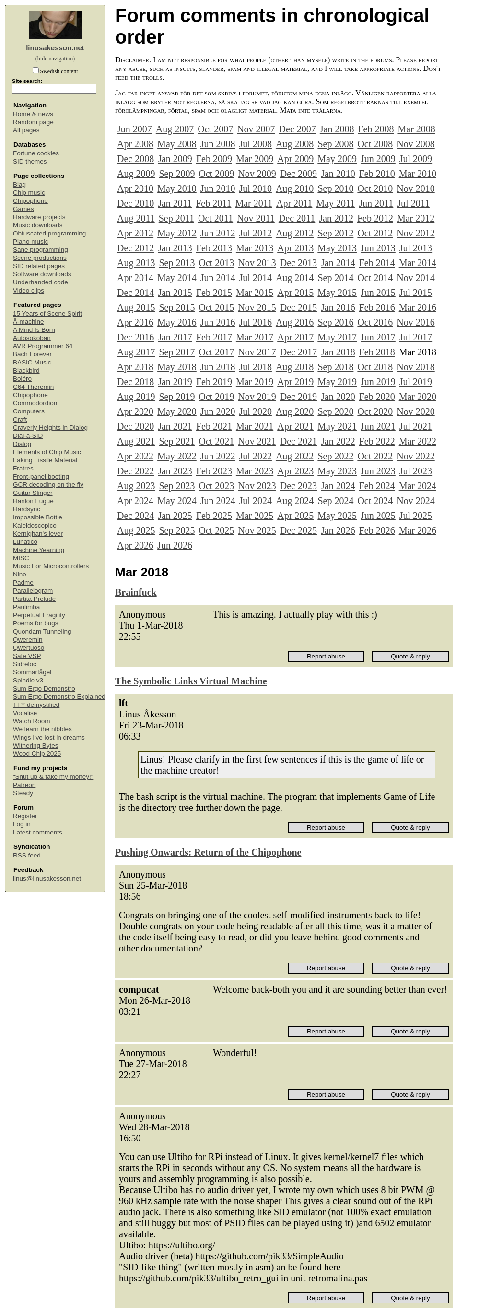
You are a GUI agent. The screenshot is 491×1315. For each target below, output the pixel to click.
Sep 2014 (335, 277)
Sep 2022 (335, 456)
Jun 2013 (378, 248)
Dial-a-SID (28, 435)
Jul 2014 (255, 277)
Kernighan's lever (38, 533)
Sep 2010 (335, 188)
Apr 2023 (295, 471)
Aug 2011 (136, 218)
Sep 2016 (335, 322)
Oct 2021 (216, 441)
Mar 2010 (417, 173)
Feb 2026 (377, 530)
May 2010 (177, 188)
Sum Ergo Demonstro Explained (59, 696)
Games (23, 208)
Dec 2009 (298, 173)
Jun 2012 (217, 233)
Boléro (22, 378)
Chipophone (30, 200)
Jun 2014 (217, 277)
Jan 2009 (175, 158)
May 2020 (177, 411)
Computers (29, 411)
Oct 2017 (216, 352)
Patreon (24, 784)
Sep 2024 (335, 500)
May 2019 (337, 381)
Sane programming (40, 249)
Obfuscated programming (49, 233)
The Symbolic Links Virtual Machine (191, 681)
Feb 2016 (377, 307)
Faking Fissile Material (45, 460)
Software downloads (42, 274)
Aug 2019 (136, 396)
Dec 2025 (298, 530)
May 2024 (177, 500)
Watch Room (31, 721)
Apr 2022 (135, 456)
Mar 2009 (254, 158)
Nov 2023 (257, 486)
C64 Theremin (33, 386)
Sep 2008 (335, 144)
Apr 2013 (295, 248)
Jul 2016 (255, 322)
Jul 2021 (415, 426)
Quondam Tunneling (42, 631)
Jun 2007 (134, 129)
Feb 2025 (214, 515)
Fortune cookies (36, 153)
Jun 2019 (378, 381)
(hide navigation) (55, 58)
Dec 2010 (135, 203)
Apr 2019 (295, 381)
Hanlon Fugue (33, 501)
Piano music (30, 241)
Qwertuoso (28, 647)
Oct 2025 (216, 530)
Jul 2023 (415, 471)
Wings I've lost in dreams (49, 737)
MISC (21, 558)
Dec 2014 (135, 292)
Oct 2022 (375, 456)
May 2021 (337, 426)
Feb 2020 (377, 396)
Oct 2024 (375, 500)
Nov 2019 (257, 396)
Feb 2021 (214, 426)
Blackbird (26, 370)
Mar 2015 (254, 292)
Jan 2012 (336, 218)
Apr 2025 (295, 515)
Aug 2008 (295, 144)
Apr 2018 (135, 367)
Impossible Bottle (37, 517)
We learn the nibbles (42, 729)
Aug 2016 (295, 322)
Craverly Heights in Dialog (50, 427)
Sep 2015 (177, 307)
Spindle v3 (28, 680)
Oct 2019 (216, 396)
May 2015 (337, 292)
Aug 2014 (295, 277)
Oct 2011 (215, 218)
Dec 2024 (135, 515)
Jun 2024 (217, 500)
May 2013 (337, 248)
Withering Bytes (35, 745)
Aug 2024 (295, 500)
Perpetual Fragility (39, 615)
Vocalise (25, 712)
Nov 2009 (257, 173)
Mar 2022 (417, 441)
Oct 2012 (375, 233)
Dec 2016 (135, 337)
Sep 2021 (177, 441)
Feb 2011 (213, 203)
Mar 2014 (417, 263)
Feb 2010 (377, 173)
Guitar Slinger (33, 492)
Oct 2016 (375, 322)
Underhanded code (40, 282)
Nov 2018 (415, 367)
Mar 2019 (254, 381)
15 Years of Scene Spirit (47, 313)
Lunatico (25, 541)
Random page (33, 122)
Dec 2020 (135, 426)
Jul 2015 (415, 292)
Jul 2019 (415, 381)
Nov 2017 (257, 352)
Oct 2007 (215, 129)
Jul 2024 (255, 500)
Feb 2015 (214, 292)
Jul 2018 (255, 367)
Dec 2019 (298, 396)
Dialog (22, 443)
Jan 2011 (175, 203)
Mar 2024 (417, 486)
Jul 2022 (255, 456)
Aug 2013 (136, 263)
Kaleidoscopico (35, 525)
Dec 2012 (135, 248)
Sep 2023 (177, 486)
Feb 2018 (377, 352)
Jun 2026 (174, 545)
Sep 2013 (177, 263)
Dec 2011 (297, 218)
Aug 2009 (136, 173)
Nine (19, 574)
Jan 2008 (337, 129)
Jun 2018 (217, 367)
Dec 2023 (298, 486)
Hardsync (26, 509)
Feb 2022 (377, 441)
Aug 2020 (295, 411)
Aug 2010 (295, 188)
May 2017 (337, 337)
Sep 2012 (335, 233)
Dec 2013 (298, 263)
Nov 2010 (415, 188)
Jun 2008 (217, 144)
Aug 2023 (136, 486)
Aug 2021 (136, 441)
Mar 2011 (253, 203)
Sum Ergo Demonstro (44, 688)
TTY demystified (36, 704)
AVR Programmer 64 (42, 346)
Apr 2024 (135, 500)
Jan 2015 (175, 292)
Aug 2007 (175, 129)
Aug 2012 (295, 233)
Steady (23, 793)
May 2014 (177, 277)
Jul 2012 (255, 233)
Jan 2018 (338, 352)
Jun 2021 (378, 426)
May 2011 (335, 203)
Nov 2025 (257, 530)
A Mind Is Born (34, 329)
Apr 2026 (135, 545)
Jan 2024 (338, 486)
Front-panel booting (41, 476)
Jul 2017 (415, 337)
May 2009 (337, 158)
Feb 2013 (214, 248)
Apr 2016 (135, 322)
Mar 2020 (417, 396)
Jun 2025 (378, 515)
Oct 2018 (375, 367)
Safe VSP (27, 655)
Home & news (33, 113)
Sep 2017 (177, 352)
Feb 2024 (377, 486)
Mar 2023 (254, 471)
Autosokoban (32, 337)
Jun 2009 (378, 158)
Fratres (23, 468)
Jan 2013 (175, 248)
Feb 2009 (214, 158)
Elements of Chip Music (47, 452)
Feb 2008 (376, 129)
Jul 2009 (415, 158)
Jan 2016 (338, 307)
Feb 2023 (214, 471)
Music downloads (38, 225)
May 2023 (337, 471)
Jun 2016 (217, 322)
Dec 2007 (297, 129)
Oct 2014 (375, 277)
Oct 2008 (375, 144)
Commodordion (35, 403)
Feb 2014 (377, 263)
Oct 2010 (375, 188)
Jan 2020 (338, 396)
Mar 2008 (416, 129)
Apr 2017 (295, 337)
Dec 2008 (135, 158)
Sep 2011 (176, 218)
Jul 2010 (255, 188)
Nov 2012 (415, 233)
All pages (26, 130)
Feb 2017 (214, 337)
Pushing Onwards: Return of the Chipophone (208, 852)
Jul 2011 (413, 203)
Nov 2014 (415, 277)
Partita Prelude (34, 598)
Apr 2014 (135, 277)
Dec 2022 (135, 471)
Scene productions (40, 257)
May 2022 (177, 456)
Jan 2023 (175, 471)
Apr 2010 (135, 188)
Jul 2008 (255, 144)
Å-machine (28, 321)
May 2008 (177, 144)
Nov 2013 (257, 263)
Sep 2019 (177, 396)
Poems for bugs (35, 623)
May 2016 (177, 322)
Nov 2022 (415, 456)
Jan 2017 (175, 337)
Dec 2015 (298, 307)
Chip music (29, 192)
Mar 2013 (254, 248)
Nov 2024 (415, 500)
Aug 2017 (136, 352)
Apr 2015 (295, 292)
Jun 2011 (376, 203)
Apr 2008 (135, 144)
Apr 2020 (135, 411)
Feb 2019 (214, 381)
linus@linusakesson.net (47, 878)
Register (25, 816)
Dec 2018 (135, 381)
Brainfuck (136, 592)
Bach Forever (32, 354)
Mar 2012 (415, 218)
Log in (22, 824)
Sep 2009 (177, 173)
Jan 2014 (338, 263)
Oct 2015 (216, 307)
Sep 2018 (335, 367)
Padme (23, 582)
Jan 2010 (338, 173)
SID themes (30, 161)
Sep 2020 (335, 411)
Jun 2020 (217, 411)
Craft (20, 419)
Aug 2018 (295, 367)
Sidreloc (24, 664)
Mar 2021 (254, 426)
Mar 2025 (254, 515)
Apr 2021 (295, 426)
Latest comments (37, 832)
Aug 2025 (136, 530)
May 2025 (337, 515)
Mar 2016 (417, 307)
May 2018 (177, 367)
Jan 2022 (338, 441)
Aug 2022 (295, 456)
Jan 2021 (175, 426)
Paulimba (26, 607)
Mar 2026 (417, 530)
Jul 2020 (255, 411)
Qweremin (28, 639)
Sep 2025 (177, 530)
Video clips (28, 290)
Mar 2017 (254, 337)
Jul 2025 (415, 515)
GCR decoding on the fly (48, 484)
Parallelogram (33, 590)
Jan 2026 (338, 530)
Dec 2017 (298, 352)
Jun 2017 (378, 337)
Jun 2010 (217, 188)
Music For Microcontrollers (51, 566)
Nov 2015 (257, 307)
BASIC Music (32, 362)
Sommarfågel (32, 672)
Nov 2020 (415, 411)
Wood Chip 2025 (37, 753)
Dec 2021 (298, 441)
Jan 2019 (175, 381)
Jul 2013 (415, 248)
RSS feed (27, 855)
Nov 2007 (256, 129)
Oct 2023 (216, 486)
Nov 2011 (256, 218)
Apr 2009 (295, 158)
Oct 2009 (216, 173)
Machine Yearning (38, 549)
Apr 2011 (294, 203)
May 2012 (177, 233)
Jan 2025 (175, 515)
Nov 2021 (257, 441)
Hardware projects (39, 217)
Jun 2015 (378, 292)
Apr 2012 (135, 233)
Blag (19, 184)
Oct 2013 (216, 263)
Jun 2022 (217, 456)
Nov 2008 (415, 144)
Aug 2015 (136, 307)
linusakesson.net (55, 48)
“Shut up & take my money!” (53, 776)
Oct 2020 (375, 411)
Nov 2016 (415, 322)
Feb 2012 (375, 218)
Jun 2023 (378, 471)
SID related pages (39, 266)
